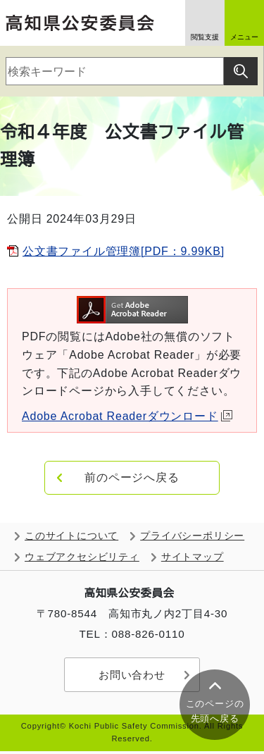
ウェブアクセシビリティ (82, 557)
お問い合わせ (132, 675)
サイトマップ (192, 557)
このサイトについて (71, 536)
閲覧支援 (205, 37)
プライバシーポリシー (192, 536)
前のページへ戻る (131, 477)
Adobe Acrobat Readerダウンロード (127, 416)
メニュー (244, 37)
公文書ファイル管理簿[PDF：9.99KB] (124, 251)
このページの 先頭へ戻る (215, 711)
